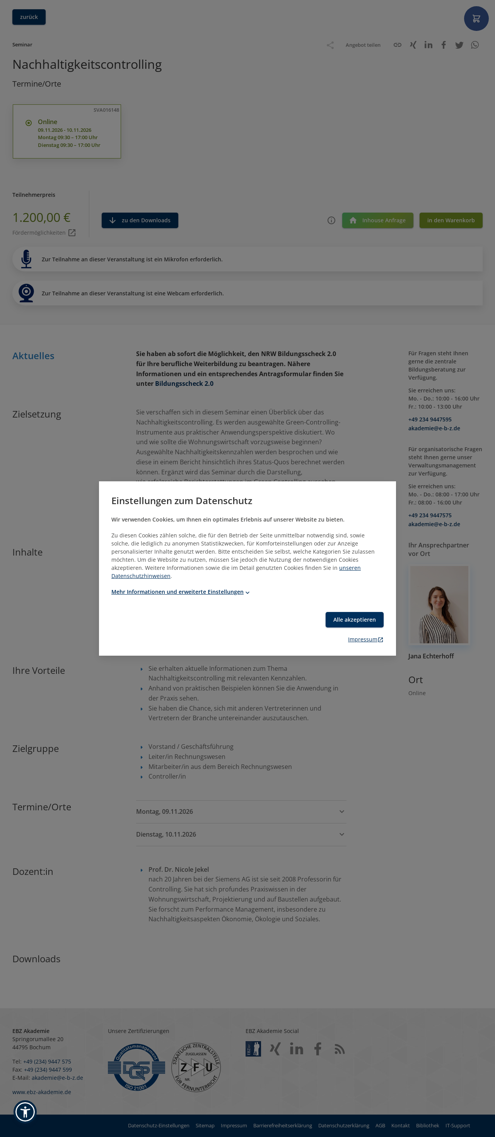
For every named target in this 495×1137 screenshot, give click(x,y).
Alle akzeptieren (354, 619)
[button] (25, 1112)
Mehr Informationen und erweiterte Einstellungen (181, 591)
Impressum (366, 639)
